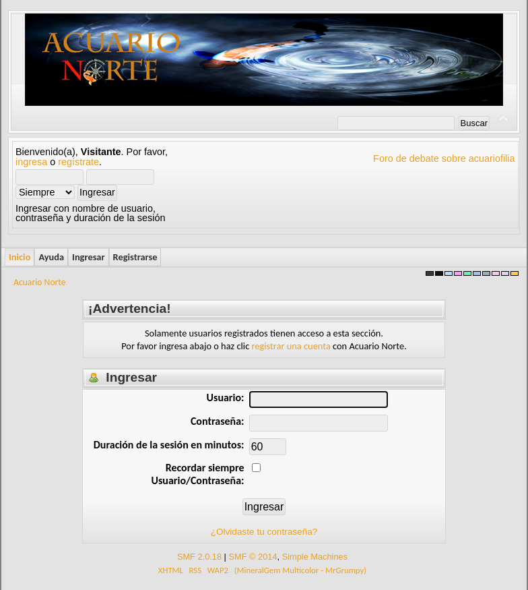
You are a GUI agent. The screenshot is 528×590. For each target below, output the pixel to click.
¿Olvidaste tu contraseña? (264, 532)
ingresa (31, 161)
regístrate (78, 161)
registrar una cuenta (291, 346)
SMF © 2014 (252, 557)
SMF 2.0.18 (199, 557)
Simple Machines (315, 557)
